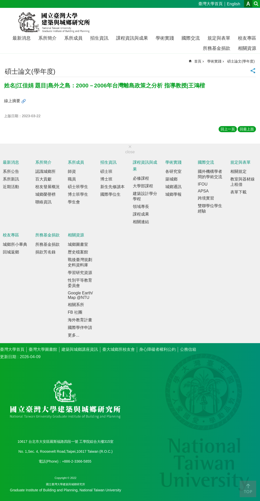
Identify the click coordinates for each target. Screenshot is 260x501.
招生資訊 (99, 38)
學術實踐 (165, 38)
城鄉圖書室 (78, 244)
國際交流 (191, 38)
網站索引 (256, 3)
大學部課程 (143, 186)
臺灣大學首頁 (210, 4)
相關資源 (247, 48)
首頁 (197, 61)
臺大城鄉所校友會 (118, 349)
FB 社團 (75, 312)
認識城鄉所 (45, 171)
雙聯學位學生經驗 (210, 208)
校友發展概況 (47, 187)
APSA (203, 191)
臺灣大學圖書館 (43, 349)
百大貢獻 (43, 179)
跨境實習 (206, 198)
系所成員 (73, 38)
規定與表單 (218, 38)
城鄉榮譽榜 (45, 194)
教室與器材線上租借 (242, 182)
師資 (72, 171)
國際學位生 (110, 194)
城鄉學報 (173, 194)
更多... (73, 335)
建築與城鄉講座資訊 (79, 349)
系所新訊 (11, 179)
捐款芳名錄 (45, 252)
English (233, 4)
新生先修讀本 (112, 187)
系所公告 (11, 171)
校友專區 (247, 38)
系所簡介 (47, 38)
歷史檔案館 (78, 252)
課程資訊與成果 (132, 38)
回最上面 (247, 129)
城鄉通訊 (173, 187)
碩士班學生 (78, 187)
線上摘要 (12, 101)
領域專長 (141, 206)
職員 (72, 179)
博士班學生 (78, 194)
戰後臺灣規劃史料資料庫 (80, 262)
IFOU (202, 184)
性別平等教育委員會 (80, 283)
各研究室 (173, 171)
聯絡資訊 (43, 202)
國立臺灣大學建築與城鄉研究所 (55, 22)
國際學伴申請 (80, 327)
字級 (248, 3)
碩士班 (106, 171)
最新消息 (21, 38)
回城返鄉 (11, 252)
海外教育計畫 (80, 320)
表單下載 (238, 192)
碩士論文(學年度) (241, 61)
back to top (248, 489)
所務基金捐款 (216, 48)
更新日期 (8, 357)
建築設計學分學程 (145, 196)
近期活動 (11, 187)
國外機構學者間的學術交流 (210, 174)
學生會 (74, 202)
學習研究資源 (80, 272)
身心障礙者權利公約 (157, 349)
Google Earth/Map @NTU (80, 295)
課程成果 (141, 214)
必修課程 (141, 178)
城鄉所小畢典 (15, 244)
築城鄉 (171, 179)
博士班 (106, 179)
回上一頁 (228, 129)
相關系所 (76, 304)
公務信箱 (188, 349)
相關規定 (238, 171)
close (130, 152)
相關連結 (141, 222)
